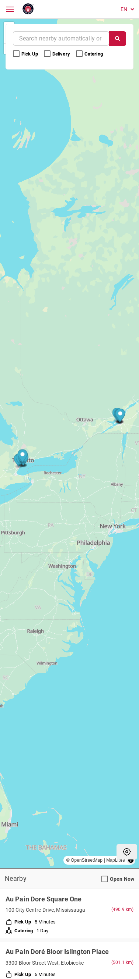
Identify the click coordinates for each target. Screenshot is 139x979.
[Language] (126, 9)
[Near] (61, 38)
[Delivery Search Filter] (47, 54)
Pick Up (26, 54)
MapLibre (115, 860)
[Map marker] (23, 456)
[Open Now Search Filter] (104, 879)
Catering (90, 54)
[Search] (117, 38)
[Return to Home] (28, 9)
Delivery (57, 54)
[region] (69, 443)
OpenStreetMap (86, 860)
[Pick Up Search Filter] (16, 54)
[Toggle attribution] (130, 860)
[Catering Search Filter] (79, 54)
